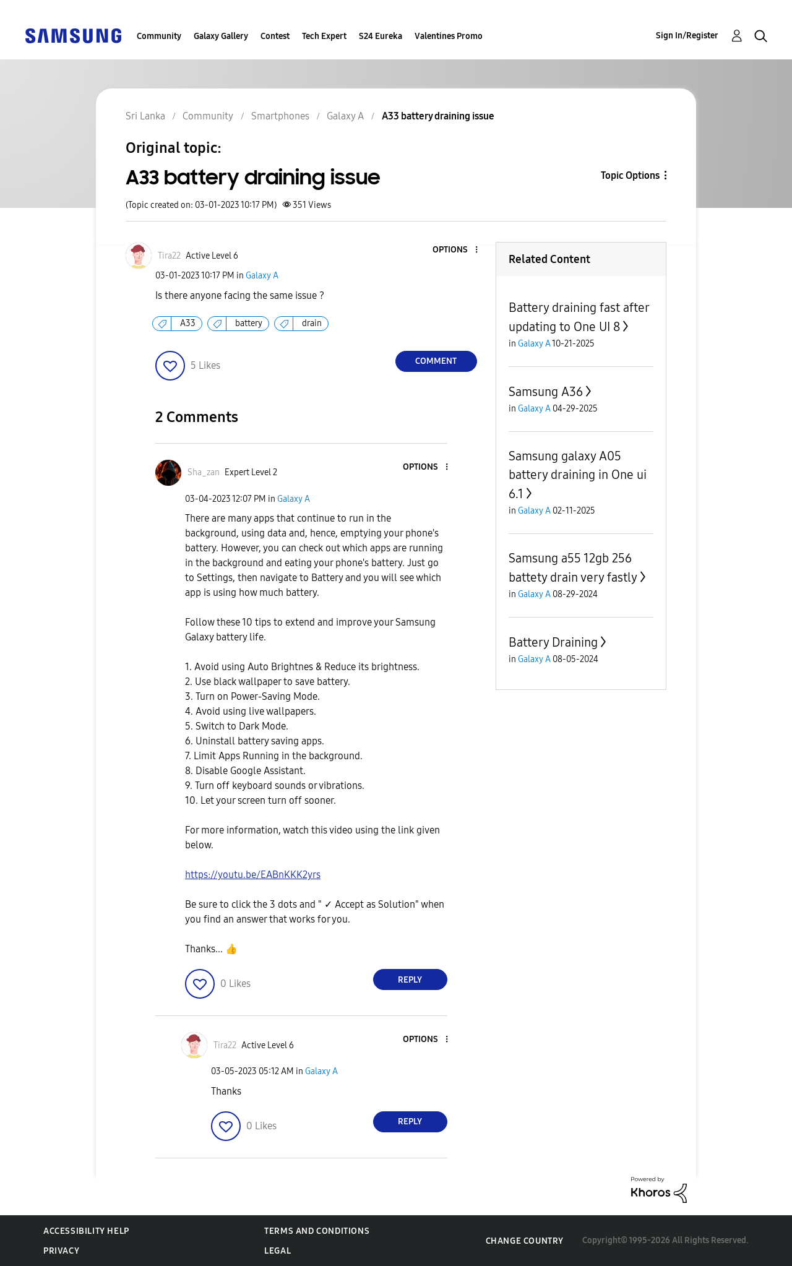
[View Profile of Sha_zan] (203, 472)
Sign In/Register (687, 35)
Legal (277, 1251)
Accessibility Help (86, 1231)
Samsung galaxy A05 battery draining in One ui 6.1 (578, 475)
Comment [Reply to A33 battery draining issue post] (436, 361)
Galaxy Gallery (221, 36)
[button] (455, 250)
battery (248, 323)
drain (312, 323)
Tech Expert (324, 36)
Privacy (61, 1251)
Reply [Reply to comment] (410, 980)
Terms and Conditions (316, 1231)
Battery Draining (553, 642)
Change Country (525, 1241)
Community (159, 36)
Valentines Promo (449, 36)
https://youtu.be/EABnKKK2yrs (253, 875)
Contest (275, 36)
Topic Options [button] (630, 175)
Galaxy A (262, 275)
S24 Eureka (380, 36)
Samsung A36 (546, 391)
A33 (188, 323)
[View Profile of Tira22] (169, 256)
